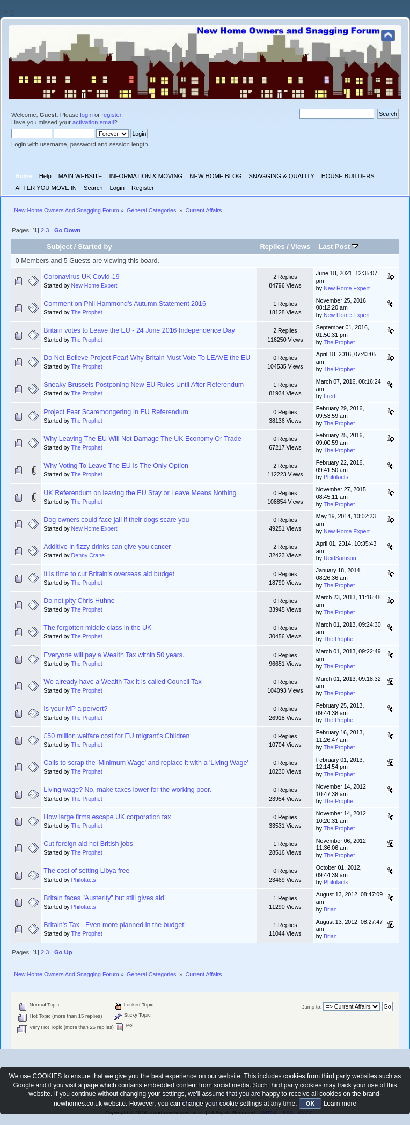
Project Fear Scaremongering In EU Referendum (115, 412)
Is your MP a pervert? (75, 708)
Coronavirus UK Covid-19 (81, 277)
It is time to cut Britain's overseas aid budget (108, 574)
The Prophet (86, 312)
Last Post (338, 246)
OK (310, 1103)
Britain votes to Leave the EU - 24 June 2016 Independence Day (139, 330)
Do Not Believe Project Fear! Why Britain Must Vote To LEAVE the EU (146, 358)
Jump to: (312, 1007)
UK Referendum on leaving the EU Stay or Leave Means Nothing (139, 493)
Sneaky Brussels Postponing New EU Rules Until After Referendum (143, 384)
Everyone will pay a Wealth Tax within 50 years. (113, 655)
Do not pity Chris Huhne (78, 601)
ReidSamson (340, 558)
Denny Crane (88, 555)
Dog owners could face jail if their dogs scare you (116, 520)
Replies (272, 246)
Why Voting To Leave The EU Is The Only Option (115, 465)
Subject (59, 246)
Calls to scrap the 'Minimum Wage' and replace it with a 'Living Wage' (145, 763)
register (111, 115)
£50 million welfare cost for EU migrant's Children (116, 736)
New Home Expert (94, 285)
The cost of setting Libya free (86, 870)
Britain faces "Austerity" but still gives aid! (104, 898)
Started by (95, 246)
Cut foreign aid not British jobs (88, 844)
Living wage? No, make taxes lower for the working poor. (127, 789)
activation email (93, 122)
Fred (329, 396)
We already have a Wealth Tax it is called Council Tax (122, 682)
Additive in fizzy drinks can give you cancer (107, 546)
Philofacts (336, 477)
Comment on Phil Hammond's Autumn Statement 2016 (124, 303)
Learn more (340, 1103)
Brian (330, 909)
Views (301, 246)
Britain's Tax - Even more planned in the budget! (114, 925)
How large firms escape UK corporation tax (107, 817)
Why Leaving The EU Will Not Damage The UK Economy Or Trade (142, 439)
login (86, 115)
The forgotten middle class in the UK (97, 627)
